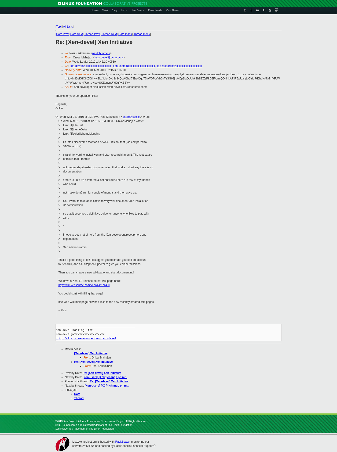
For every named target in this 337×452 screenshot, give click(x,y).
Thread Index (142, 34)
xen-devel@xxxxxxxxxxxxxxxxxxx (90, 66)
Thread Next (109, 34)
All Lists (68, 26)
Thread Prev (92, 34)
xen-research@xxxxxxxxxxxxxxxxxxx (179, 66)
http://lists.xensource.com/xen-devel (86, 339)
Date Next (76, 34)
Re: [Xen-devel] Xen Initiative (93, 361)
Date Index (125, 34)
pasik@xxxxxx (101, 53)
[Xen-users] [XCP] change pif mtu (105, 377)
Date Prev (62, 34)
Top (58, 26)
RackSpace (122, 441)
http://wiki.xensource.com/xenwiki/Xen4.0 (84, 285)
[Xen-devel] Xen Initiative (90, 353)
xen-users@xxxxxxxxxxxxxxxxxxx (134, 66)
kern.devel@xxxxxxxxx (109, 57)
